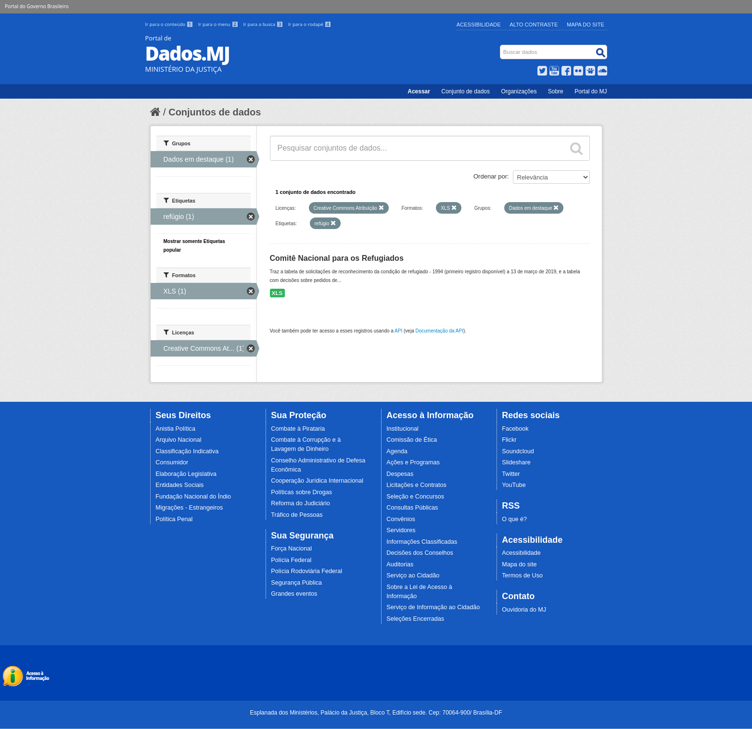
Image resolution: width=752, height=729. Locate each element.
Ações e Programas (413, 462)
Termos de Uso (522, 575)
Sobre (555, 91)
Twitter (511, 474)
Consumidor (171, 462)
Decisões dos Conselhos (419, 553)
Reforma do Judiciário (300, 503)
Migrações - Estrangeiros (189, 507)
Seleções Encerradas (415, 618)
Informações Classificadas (421, 541)
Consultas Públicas (412, 507)
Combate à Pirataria (298, 428)
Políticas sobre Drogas (301, 492)
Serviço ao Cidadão (412, 575)
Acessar (419, 91)
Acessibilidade (479, 24)
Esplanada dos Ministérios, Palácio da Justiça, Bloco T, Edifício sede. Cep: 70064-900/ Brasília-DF (376, 712)
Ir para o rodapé (309, 24)
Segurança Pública (296, 582)
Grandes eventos (294, 593)
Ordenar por (490, 176)
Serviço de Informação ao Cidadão (433, 607)
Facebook (515, 428)
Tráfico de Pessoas (296, 515)
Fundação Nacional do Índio (193, 496)
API (398, 330)
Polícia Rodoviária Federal (306, 571)
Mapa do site (519, 564)
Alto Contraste (534, 24)
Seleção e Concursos (415, 496)
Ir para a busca (263, 24)
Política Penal (173, 519)
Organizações (518, 91)
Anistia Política (175, 428)
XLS (277, 293)
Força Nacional (291, 548)
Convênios (400, 519)
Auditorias (399, 564)
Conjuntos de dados (214, 112)
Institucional (402, 428)
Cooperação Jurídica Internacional (317, 480)
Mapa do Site (585, 24)
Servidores (400, 530)
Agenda (396, 451)
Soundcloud (518, 451)
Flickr (509, 439)
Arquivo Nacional (178, 439)
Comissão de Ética (411, 439)
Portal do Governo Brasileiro (36, 6)
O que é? (514, 519)
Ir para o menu (219, 24)
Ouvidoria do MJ (524, 609)
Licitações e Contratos (416, 485)
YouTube (514, 485)
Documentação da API (439, 330)
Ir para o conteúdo (169, 24)
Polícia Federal (291, 560)
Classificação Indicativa (186, 451)
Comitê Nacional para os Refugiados (337, 258)
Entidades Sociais (179, 485)
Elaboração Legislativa (186, 474)
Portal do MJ (590, 91)
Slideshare (516, 462)
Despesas (399, 474)
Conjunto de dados (465, 91)
